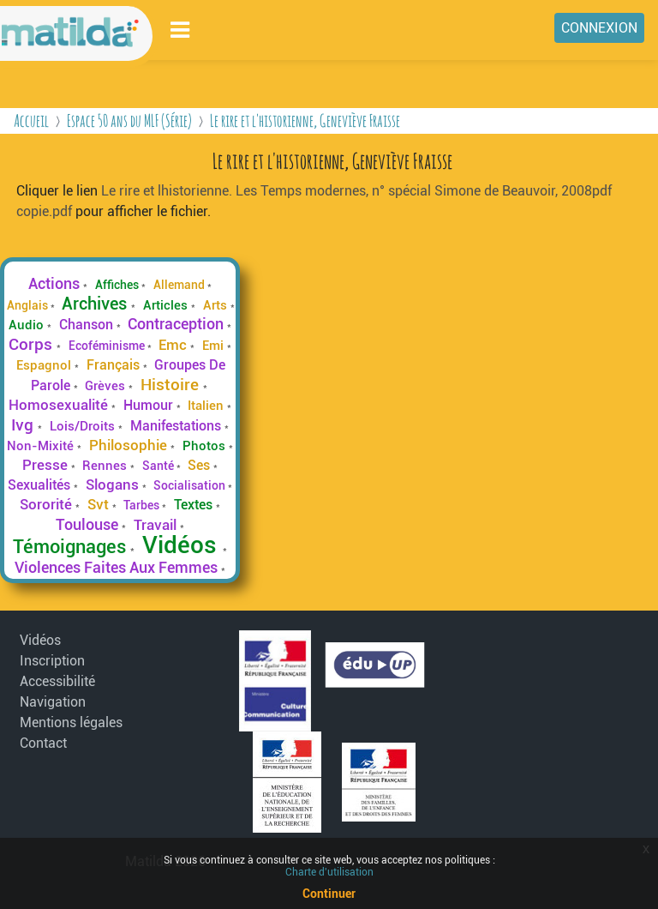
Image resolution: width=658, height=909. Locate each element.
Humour (149, 405)
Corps (33, 344)
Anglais (29, 305)
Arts (216, 305)
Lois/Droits (84, 426)
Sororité (47, 504)
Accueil (31, 120)
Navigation (53, 702)
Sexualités (41, 485)
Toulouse (89, 524)
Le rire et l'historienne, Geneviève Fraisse (305, 120)
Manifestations (177, 426)
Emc (174, 344)
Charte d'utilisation (329, 872)
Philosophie (129, 445)
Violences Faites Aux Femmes (118, 567)
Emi (214, 345)
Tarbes (142, 505)
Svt (99, 504)
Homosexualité (60, 404)
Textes (195, 505)
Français (115, 365)
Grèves (107, 386)
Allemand (180, 285)
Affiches (118, 285)
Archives (96, 303)
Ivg (24, 425)
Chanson (88, 324)
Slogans (114, 484)
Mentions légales (71, 722)
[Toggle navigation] (180, 30)
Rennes (106, 465)
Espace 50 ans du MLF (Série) (129, 120)
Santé (159, 466)
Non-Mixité (42, 446)
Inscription (52, 661)
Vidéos (182, 545)
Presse (46, 464)
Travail (157, 524)
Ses (200, 465)
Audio (28, 325)
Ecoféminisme (108, 345)
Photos (205, 446)
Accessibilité (57, 681)
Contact (43, 743)
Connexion (599, 28)
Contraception (177, 324)
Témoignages (71, 546)
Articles (167, 305)
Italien (207, 405)
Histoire (172, 384)
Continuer (329, 893)
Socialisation (190, 485)
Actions (55, 283)
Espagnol (45, 365)
